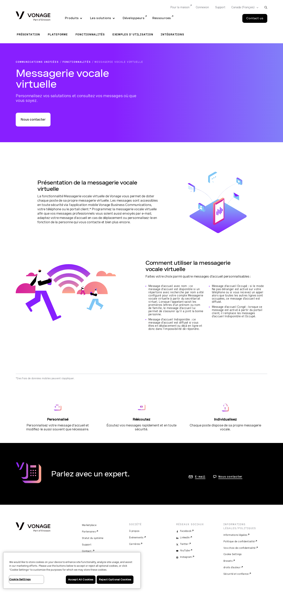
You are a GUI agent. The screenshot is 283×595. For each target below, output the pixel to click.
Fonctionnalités (90, 34)
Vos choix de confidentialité (239, 548)
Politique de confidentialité (239, 541)
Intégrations (172, 34)
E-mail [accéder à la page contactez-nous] (200, 476)
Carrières (134, 544)
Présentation (28, 34)
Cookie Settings (232, 554)
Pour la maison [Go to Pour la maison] (179, 7)
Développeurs (133, 18)
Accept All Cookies (80, 579)
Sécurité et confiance (236, 574)
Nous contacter (33, 119)
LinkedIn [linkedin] (185, 537)
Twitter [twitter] (184, 544)
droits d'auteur (232, 567)
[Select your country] (243, 7)
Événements (136, 537)
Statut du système (92, 538)
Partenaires (89, 531)
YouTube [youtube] (185, 550)
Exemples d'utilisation (132, 34)
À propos (134, 531)
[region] (72, 570)
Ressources (161, 18)
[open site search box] (265, 7)
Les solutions (100, 18)
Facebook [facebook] (185, 531)
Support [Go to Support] (220, 7)
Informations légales (235, 535)
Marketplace (89, 525)
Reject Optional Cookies (115, 579)
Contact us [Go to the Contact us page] (254, 18)
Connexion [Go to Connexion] (202, 7)
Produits (72, 18)
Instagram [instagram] (186, 557)
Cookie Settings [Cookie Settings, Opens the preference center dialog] (20, 579)
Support (86, 544)
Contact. (87, 551)
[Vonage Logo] (33, 16)
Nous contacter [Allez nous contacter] (230, 476)
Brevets (227, 561)
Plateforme (58, 34)
